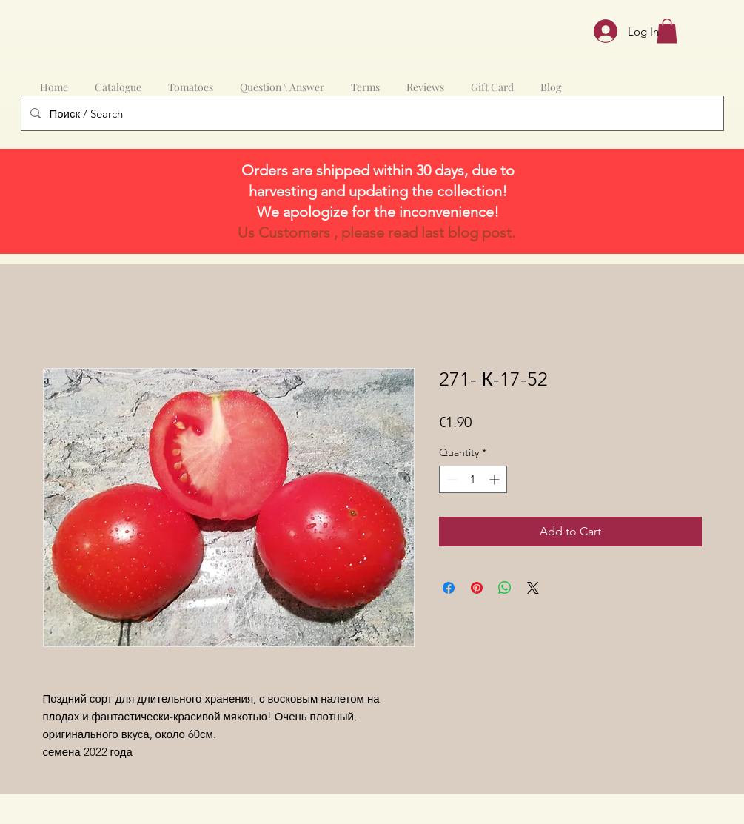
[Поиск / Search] (371, 113)
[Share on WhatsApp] (505, 588)
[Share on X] (533, 588)
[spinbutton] (473, 479)
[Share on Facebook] (449, 588)
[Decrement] (450, 479)
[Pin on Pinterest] (477, 588)
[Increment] (495, 479)
